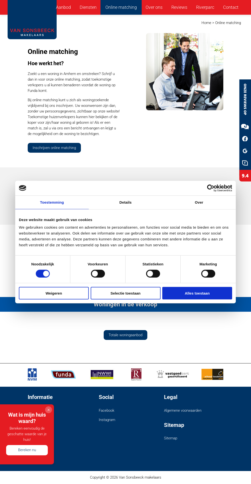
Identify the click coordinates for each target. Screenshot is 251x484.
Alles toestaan (197, 293)
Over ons (154, 7)
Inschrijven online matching (54, 148)
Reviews (179, 7)
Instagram (107, 420)
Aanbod (63, 7)
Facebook (106, 410)
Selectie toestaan (126, 293)
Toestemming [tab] (52, 202)
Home (206, 23)
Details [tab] (125, 202)
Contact (230, 7)
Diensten (88, 7)
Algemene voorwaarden (182, 410)
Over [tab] (199, 202)
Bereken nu (27, 450)
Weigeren (54, 293)
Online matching (121, 7)
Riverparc (205, 7)
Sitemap (170, 438)
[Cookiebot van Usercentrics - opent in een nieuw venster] (210, 188)
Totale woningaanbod (125, 335)
